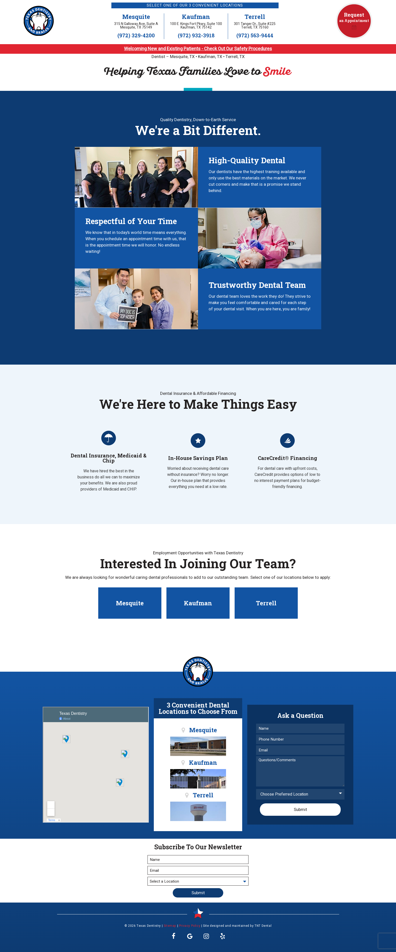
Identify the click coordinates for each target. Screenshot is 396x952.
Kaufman (196, 17)
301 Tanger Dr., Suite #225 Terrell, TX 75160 (255, 25)
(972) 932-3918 (196, 35)
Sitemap (170, 925)
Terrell (254, 17)
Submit (300, 809)
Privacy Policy (189, 925)
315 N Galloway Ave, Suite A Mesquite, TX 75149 (136, 25)
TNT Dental (263, 925)
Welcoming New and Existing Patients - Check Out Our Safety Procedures (198, 49)
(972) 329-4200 (136, 35)
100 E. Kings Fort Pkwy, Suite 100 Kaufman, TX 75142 (196, 25)
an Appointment (354, 21)
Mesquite (136, 17)
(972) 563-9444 (254, 35)
